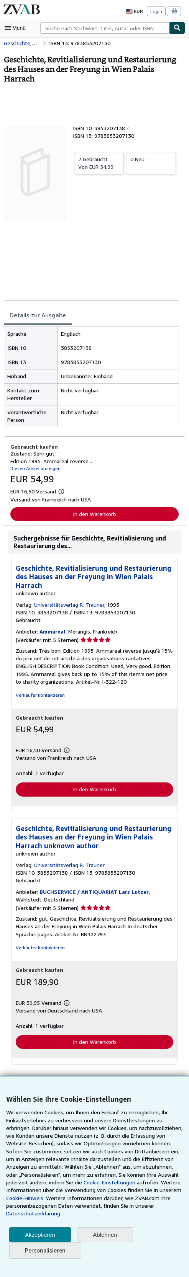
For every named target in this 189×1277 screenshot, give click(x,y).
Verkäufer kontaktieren (39, 695)
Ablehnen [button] (105, 1234)
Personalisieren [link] (44, 1250)
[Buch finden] (177, 28)
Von (99, 162)
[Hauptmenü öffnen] (17, 28)
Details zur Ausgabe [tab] (37, 315)
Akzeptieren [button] (40, 1234)
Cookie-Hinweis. (25, 1198)
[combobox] (104, 28)
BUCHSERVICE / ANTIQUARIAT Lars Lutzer (94, 893)
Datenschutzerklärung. (33, 1213)
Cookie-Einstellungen (107, 1182)
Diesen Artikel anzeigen (34, 468)
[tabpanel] (91, 377)
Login (156, 11)
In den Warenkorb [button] (94, 514)
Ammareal (52, 632)
